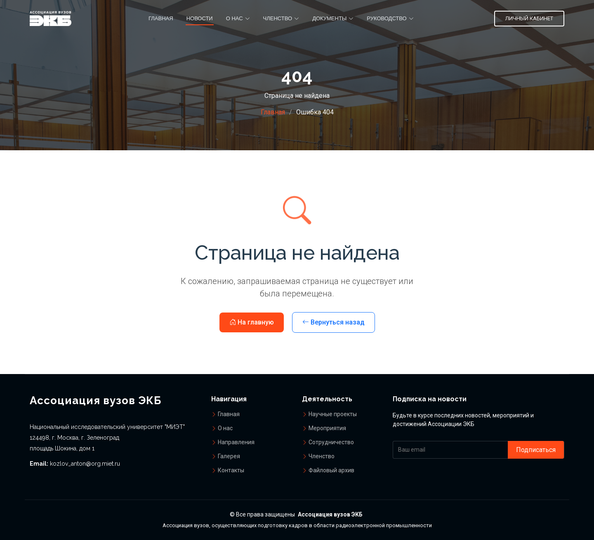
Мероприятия (327, 428)
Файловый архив (331, 470)
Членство (322, 456)
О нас (225, 428)
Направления (236, 442)
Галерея (229, 456)
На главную (251, 322)
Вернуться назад (333, 322)
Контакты (231, 470)
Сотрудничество (331, 442)
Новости (199, 18)
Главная (160, 18)
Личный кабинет (529, 18)
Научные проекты (333, 414)
